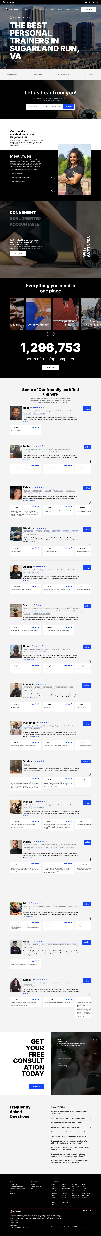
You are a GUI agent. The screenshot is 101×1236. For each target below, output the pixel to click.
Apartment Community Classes (18, 1191)
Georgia (54, 1197)
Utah (83, 1186)
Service (60, 9)
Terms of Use (63, 1227)
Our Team (33, 1191)
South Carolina (75, 1197)
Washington (85, 1191)
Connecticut (55, 1193)
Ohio (73, 1188)
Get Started (68, 106)
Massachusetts (66, 1188)
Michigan (64, 1191)
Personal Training (14, 1184)
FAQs (32, 1188)
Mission (33, 1184)
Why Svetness (43, 9)
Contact (77, 9)
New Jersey (65, 1200)
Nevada (64, 1197)
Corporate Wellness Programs (17, 1188)
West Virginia (85, 1195)
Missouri (64, 1195)
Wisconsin (84, 1197)
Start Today (88, 9)
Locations (68, 9)
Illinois (53, 1202)
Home (26, 9)
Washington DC (86, 1193)
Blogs (52, 9)
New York (74, 1184)
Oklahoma (74, 1191)
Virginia (84, 1188)
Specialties (12, 1193)
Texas (83, 1184)
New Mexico (65, 1202)
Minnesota (64, 1193)
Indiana (53, 1204)
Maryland (64, 1186)
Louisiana (64, 1184)
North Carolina (75, 1186)
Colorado (54, 1191)
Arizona (53, 1186)
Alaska (53, 1184)
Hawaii (53, 1200)
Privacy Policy (55, 1227)
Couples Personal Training (16, 1186)
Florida (53, 1195)
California (54, 1188)
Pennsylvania (75, 1195)
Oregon (74, 1193)
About (33, 9)
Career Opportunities (36, 1186)
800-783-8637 (10, 2)
